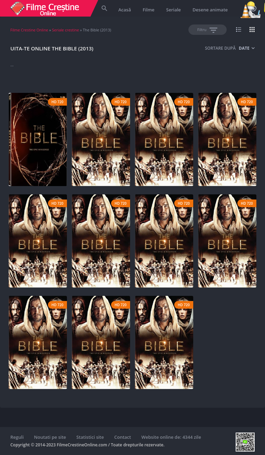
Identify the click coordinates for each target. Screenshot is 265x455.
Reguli (17, 437)
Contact (122, 437)
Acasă (124, 10)
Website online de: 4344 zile (171, 437)
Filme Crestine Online (29, 29)
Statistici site (90, 437)
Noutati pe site (50, 437)
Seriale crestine (65, 29)
